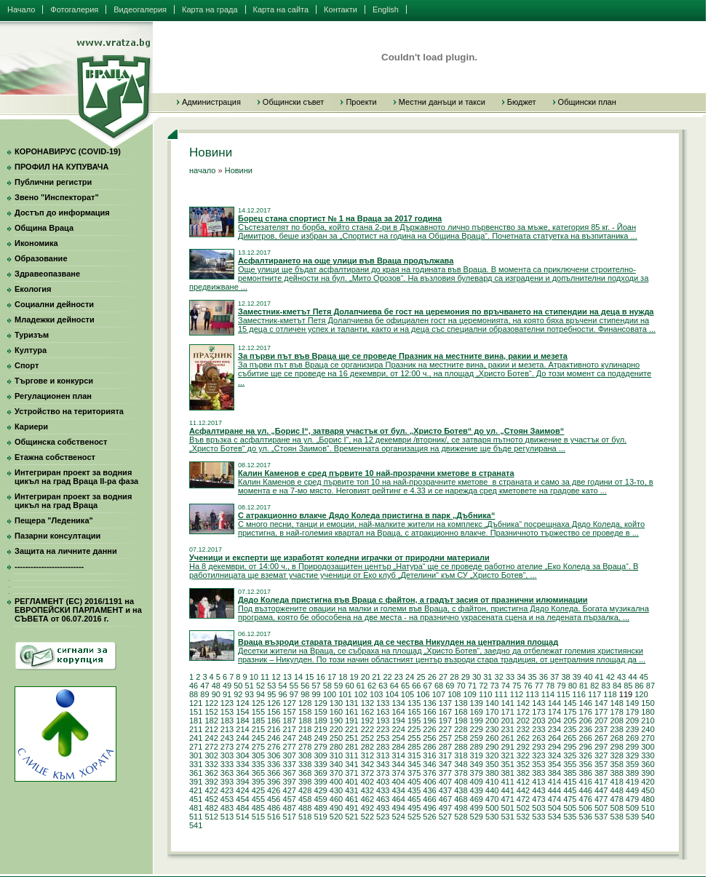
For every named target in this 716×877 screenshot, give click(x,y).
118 (609, 694)
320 (491, 755)
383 (538, 773)
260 (491, 738)
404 (398, 781)
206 (585, 720)
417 (601, 781)
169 (476, 711)
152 (211, 711)
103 (376, 694)
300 (647, 746)
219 (320, 729)
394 (242, 781)
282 (367, 746)
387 (601, 773)
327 (601, 755)
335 (258, 764)
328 (616, 755)
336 (273, 764)
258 (460, 738)
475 (569, 799)
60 (349, 685)
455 (258, 799)
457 (289, 799)
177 (601, 711)
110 (485, 694)
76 (527, 685)
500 (491, 807)
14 (298, 676)
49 (227, 685)
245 (258, 738)
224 (398, 729)
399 (320, 781)
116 (579, 694)
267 (601, 738)
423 (227, 790)
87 (650, 685)
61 (361, 685)
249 (320, 738)
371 (351, 773)
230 (491, 729)
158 (304, 711)
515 (258, 816)
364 (242, 773)
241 (195, 738)
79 (561, 685)
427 (289, 790)
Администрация (211, 102)
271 (195, 746)
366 (273, 773)
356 (585, 764)
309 (320, 755)
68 (438, 685)
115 (563, 694)
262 (523, 738)
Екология (33, 289)
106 (422, 694)
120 (641, 694)
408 (460, 781)
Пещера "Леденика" (54, 520)
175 (569, 711)
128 (304, 703)
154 (242, 711)
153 (227, 711)
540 (647, 816)
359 (632, 764)
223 (382, 729)
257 (445, 738)
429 (320, 790)
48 (216, 685)
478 (616, 799)
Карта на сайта (281, 9)
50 (238, 685)
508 (616, 807)
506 (585, 807)
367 (289, 773)
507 (601, 807)
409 (476, 781)
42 (610, 676)
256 (429, 738)
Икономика (36, 243)
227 (445, 729)
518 (304, 816)
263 (538, 738)
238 (616, 729)
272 (211, 746)
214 (242, 729)
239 (632, 729)
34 (521, 676)
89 (204, 694)
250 (336, 738)
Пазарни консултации (57, 535)
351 (507, 764)
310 (336, 755)
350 (491, 764)
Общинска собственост (61, 441)
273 (227, 746)
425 (258, 790)
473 (538, 799)
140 (491, 703)
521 (351, 816)
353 (538, 764)
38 (565, 676)
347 (445, 764)
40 (588, 676)
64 (394, 685)
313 (382, 755)
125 (258, 703)
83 (606, 685)
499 (476, 807)
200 (491, 720)
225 (414, 729)
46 (193, 685)
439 (476, 790)
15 (309, 676)
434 (398, 790)
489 (320, 807)
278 (304, 746)
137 (445, 703)
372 (367, 773)
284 (398, 746)
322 (523, 755)
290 (491, 746)
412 (523, 781)
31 (487, 676)
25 (420, 676)
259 (476, 738)
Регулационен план (53, 396)
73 (494, 685)
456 (273, 799)
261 (507, 738)
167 (445, 711)
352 (523, 764)
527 (445, 816)
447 (601, 790)
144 (554, 703)
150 (647, 703)
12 (275, 676)
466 (429, 799)
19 (354, 676)
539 (632, 816)
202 (523, 720)
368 (304, 773)
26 (432, 676)
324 (554, 755)
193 (382, 720)
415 (569, 781)
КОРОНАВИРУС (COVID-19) (68, 151)
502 (523, 807)
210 (647, 720)
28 (454, 676)
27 (443, 676)
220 (336, 729)
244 (242, 738)
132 (367, 703)
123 (227, 703)
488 (304, 807)
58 (327, 685)
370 (336, 773)
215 (258, 729)
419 (632, 781)
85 (628, 685)
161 (351, 711)
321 (507, 755)
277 (289, 746)
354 (554, 764)
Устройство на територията (69, 411)
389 (632, 773)
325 (569, 755)
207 (601, 720)
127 (289, 703)
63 (382, 685)
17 (331, 676)
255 (414, 738)
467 (445, 799)
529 (476, 816)
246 (273, 738)
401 (351, 781)
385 (569, 773)
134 (398, 703)
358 (616, 764)
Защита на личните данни (66, 551)
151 (195, 711)
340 (336, 764)
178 (616, 711)
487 (289, 807)
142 (523, 703)
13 (287, 676)
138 (460, 703)
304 (242, 755)
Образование (41, 258)
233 (538, 729)
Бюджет (521, 102)
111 (500, 694)
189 (320, 720)
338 (304, 764)
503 (538, 807)
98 (305, 694)
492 (367, 807)
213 (227, 729)
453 (227, 799)
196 (429, 720)
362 (211, 773)
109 (470, 694)
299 (632, 746)
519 (320, 816)
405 (414, 781)
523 (382, 816)
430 (336, 790)
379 (476, 773)
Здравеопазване (47, 273)
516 (273, 816)
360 (647, 764)
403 (382, 781)
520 (336, 816)
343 (382, 764)
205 (569, 720)
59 (338, 685)
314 (398, 755)
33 (510, 676)
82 (594, 685)
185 (258, 720)
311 (351, 755)
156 (273, 711)
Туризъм (32, 334)
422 (211, 790)
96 (283, 694)
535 (569, 816)
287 (445, 746)
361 (195, 773)
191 (351, 720)
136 (429, 703)
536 (585, 816)
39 (577, 676)
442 (523, 790)
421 (195, 790)
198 (460, 720)
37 (554, 676)
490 (336, 807)
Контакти (340, 9)
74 (505, 685)
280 (336, 746)
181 (195, 720)
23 (398, 676)
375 (414, 773)
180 (647, 711)
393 (227, 781)
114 (547, 694)
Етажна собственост (55, 457)
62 (371, 685)
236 (585, 729)
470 (491, 799)
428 (304, 790)
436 (429, 790)
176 (585, 711)
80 (572, 685)
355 (569, 764)
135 (414, 703)
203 (538, 720)
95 (271, 694)
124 (242, 703)
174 (554, 711)
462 (367, 799)
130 (336, 703)
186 (273, 720)
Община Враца (44, 227)
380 (491, 773)
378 (460, 773)
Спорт (27, 365)
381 (507, 773)
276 (273, 746)
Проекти (361, 102)
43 (621, 676)
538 (616, 816)
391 (195, 781)
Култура (31, 350)
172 (523, 711)
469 (476, 799)
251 (351, 738)
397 (289, 781)
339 (320, 764)
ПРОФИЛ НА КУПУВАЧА (61, 166)
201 (507, 720)
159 (320, 711)
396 (273, 781)
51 (249, 685)
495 (414, 807)
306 (273, 755)
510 (647, 807)
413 (538, 781)
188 (304, 720)
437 (445, 790)
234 (554, 729)
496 (429, 807)
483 (227, 807)
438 (460, 790)
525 (414, 816)
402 (367, 781)
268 (616, 738)
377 (445, 773)
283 (382, 746)
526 (429, 816)
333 (227, 764)
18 (342, 676)
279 (320, 746)
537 (601, 816)
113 (531, 694)
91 (227, 694)
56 (305, 685)
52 (260, 685)
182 (211, 720)
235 (569, 729)
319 (476, 755)
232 (523, 729)
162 (367, 711)
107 (438, 694)
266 (585, 738)
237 (601, 729)
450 (647, 790)
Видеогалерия (140, 9)
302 (211, 755)
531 (507, 816)
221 (351, 729)
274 (242, 746)
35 (532, 676)
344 (398, 764)
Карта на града (210, 9)
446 (585, 790)
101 (344, 694)
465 (414, 799)
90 (216, 694)
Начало (21, 9)
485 (258, 807)
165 (414, 711)
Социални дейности (54, 304)
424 (242, 790)
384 (554, 773)
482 (211, 807)
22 (387, 676)
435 (414, 790)
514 (242, 816)
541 (195, 825)
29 (465, 676)
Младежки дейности (55, 319)
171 (507, 711)
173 (538, 711)
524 (398, 816)
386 (585, 773)
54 (283, 685)
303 (227, 755)
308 (304, 755)
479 (632, 799)
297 (601, 746)
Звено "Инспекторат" (57, 197)
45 (644, 676)
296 (585, 746)
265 (569, 738)
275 (258, 746)
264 (554, 738)
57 (315, 685)
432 (367, 790)
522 (367, 816)
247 (289, 738)
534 (554, 816)
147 (601, 703)
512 (211, 816)
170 (491, 711)
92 (238, 694)
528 (460, 816)
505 (569, 807)
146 (585, 703)
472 (523, 799)
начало (202, 170)
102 (360, 694)
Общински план (587, 102)
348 (460, 764)
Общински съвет (294, 102)
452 (211, 799)
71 (472, 685)
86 (639, 685)
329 (632, 755)
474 (554, 799)
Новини (238, 170)
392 (211, 781)
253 (382, 738)
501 (507, 807)
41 (598, 676)
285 (414, 746)
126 (273, 703)
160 (336, 711)
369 (320, 773)
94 (260, 694)
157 (289, 711)
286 (429, 746)
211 (195, 729)
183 (227, 720)
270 (647, 738)
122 (211, 703)
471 (507, 799)
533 (538, 816)
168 (460, 711)
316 (429, 755)
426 (273, 790)
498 (460, 807)
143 (538, 703)
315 (414, 755)
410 (491, 781)
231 (507, 729)
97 (294, 694)
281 (351, 746)
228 (460, 729)
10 (254, 676)
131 (351, 703)
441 (507, 790)
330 (647, 755)
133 (382, 703)
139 (476, 703)
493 (382, 807)
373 (382, 773)
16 (321, 676)
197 (445, 720)
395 (258, 781)
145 (569, 703)
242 (211, 738)
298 (616, 746)
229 (476, 729)
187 (289, 720)
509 (632, 807)
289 (476, 746)
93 (249, 694)
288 (460, 746)
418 (616, 781)
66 (416, 685)
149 (632, 703)
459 (320, 799)
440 (491, 790)
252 (367, 738)
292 (523, 746)
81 (583, 685)
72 (483, 685)
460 (336, 799)
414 (554, 781)
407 (445, 781)
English (386, 9)
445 (569, 790)
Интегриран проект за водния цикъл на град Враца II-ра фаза (76, 476)
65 (405, 685)
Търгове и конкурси (54, 380)
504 (554, 807)
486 (273, 807)
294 (554, 746)
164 (398, 711)
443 (538, 790)
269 (632, 738)
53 (271, 685)
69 (449, 685)
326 (585, 755)
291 (507, 746)
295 (569, 746)
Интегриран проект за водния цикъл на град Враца (73, 500)
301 (195, 755)
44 (632, 676)
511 (195, 816)
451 (195, 799)
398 (304, 781)
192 (367, 720)
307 (289, 755)
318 (460, 755)
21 (376, 676)
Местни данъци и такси (442, 102)
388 (616, 773)
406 (429, 781)
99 (315, 694)
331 (195, 764)
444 (554, 790)
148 (616, 703)
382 (523, 773)
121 (195, 703)
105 (407, 694)
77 (539, 685)
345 (414, 764)
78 (550, 685)
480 (647, 799)
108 (454, 694)
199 (476, 720)
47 (204, 685)
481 (195, 807)
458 (304, 799)
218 (304, 729)
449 (632, 790)
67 (427, 685)
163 (382, 711)
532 (523, 816)
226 (429, 729)
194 (398, 720)
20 (365, 676)
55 (294, 685)
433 (382, 790)
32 (499, 676)
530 (491, 816)
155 (258, 711)
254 (398, 738)
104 (391, 694)
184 (242, 720)
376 (429, 773)
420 (647, 781)
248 (304, 738)
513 (227, 816)
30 (476, 676)
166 (429, 711)
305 (258, 755)
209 (632, 720)
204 (554, 720)
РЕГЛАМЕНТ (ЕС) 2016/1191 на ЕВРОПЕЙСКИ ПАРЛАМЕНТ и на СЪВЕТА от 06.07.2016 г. (78, 610)
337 (289, 764)
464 (398, 799)
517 (289, 816)
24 (409, 676)
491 (351, 807)
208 (616, 720)
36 (543, 676)
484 (242, 807)
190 (336, 720)
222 (367, 729)
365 (258, 773)
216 (273, 729)
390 (647, 773)
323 (538, 755)
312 (367, 755)
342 (367, 764)
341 (351, 764)
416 (585, 781)
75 (516, 685)
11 (264, 676)
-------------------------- (49, 566)
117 (594, 694)
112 (516, 694)
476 (585, 799)
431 (351, 790)
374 (398, 773)
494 (398, 807)
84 (617, 685)
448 (616, 790)
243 (227, 738)
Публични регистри (53, 182)
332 (211, 764)
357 (601, 764)
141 (507, 703)
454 (242, 799)
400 (336, 781)
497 (445, 807)
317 (445, 755)
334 (242, 764)
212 (211, 729)
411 (507, 781)
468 (460, 799)
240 (647, 729)
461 (351, 799)
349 (476, 764)
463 (382, 799)
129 (320, 703)
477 (601, 799)
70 (461, 685)
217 (289, 729)
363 (227, 773)
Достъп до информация (62, 212)
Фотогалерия (74, 9)
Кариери (31, 426)
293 (538, 746)
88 (193, 694)
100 (329, 694)
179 (632, 711)
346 (429, 764)
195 (414, 720)
